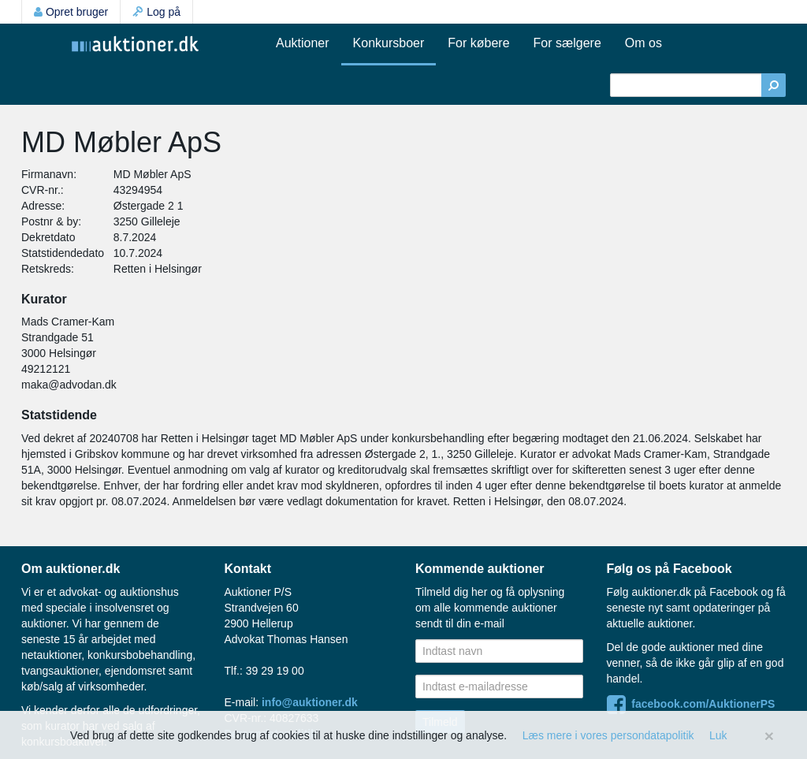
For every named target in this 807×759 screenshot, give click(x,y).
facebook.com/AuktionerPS (691, 704)
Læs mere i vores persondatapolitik (608, 735)
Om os (643, 43)
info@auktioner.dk (310, 702)
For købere (478, 43)
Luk (718, 735)
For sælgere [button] (567, 43)
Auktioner (302, 43)
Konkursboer (389, 43)
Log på (156, 12)
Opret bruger (71, 12)
